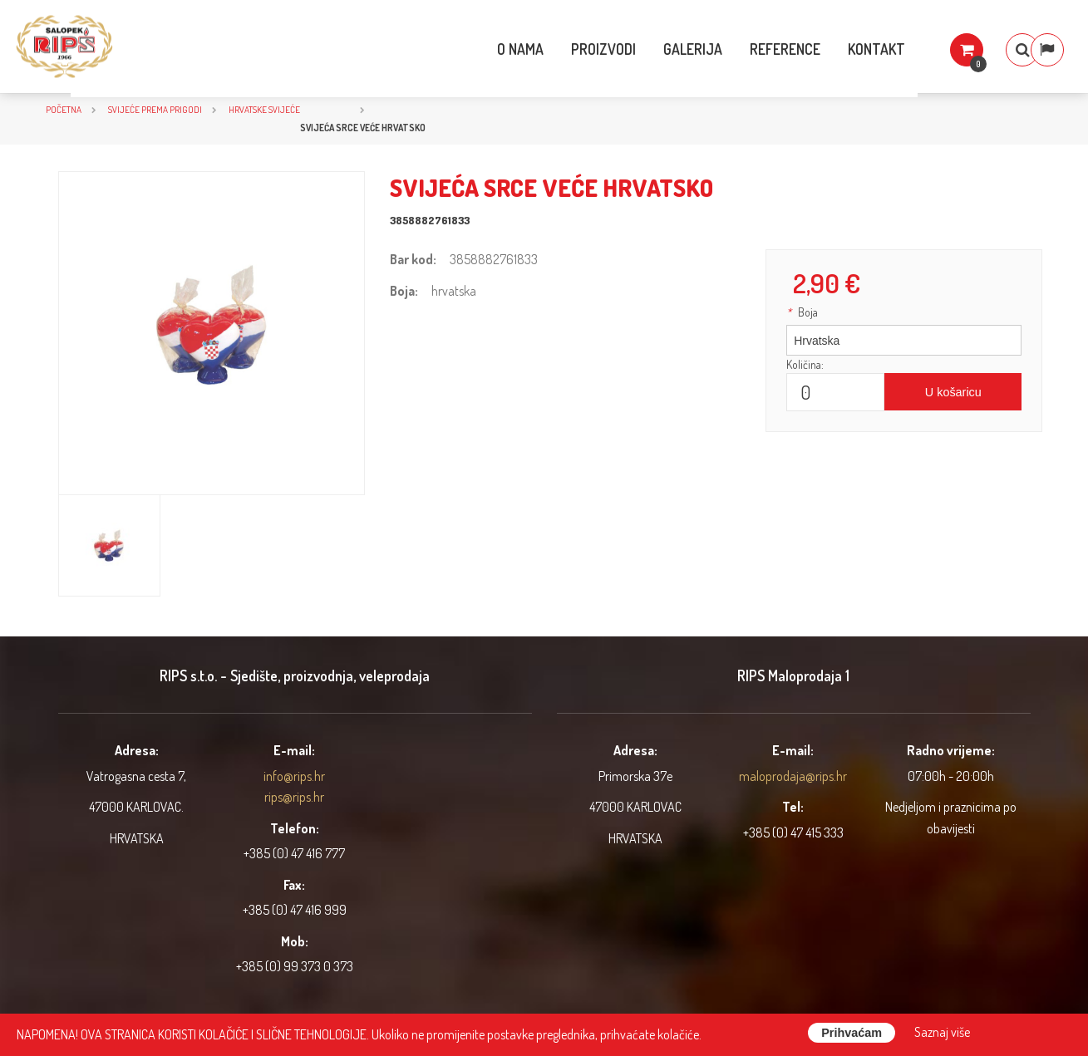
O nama (485, 49)
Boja (802, 312)
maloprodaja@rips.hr (793, 776)
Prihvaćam (851, 1032)
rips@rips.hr (294, 796)
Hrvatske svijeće (264, 109)
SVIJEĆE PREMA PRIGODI (155, 109)
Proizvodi (568, 49)
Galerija (657, 49)
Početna (63, 109)
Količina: (805, 364)
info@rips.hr (294, 776)
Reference (750, 49)
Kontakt (841, 49)
